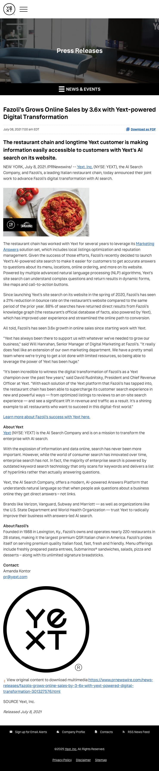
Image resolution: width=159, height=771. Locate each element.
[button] (24, 9)
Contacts (106, 732)
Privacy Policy (62, 760)
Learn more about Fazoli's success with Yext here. (46, 416)
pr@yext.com (15, 576)
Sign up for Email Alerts (31, 732)
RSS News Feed (139, 732)
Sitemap (101, 760)
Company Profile (73, 732)
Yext (7, 432)
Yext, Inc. (85, 166)
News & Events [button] (79, 89)
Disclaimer (83, 760)
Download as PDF (141, 129)
